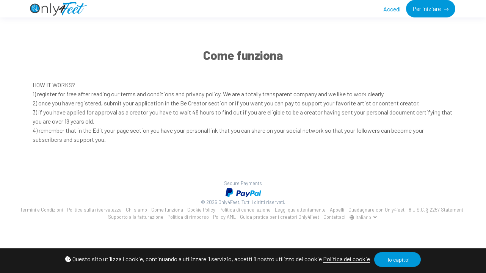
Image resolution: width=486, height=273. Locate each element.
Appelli (337, 210)
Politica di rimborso (188, 217)
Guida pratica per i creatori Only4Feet (279, 217)
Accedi (392, 9)
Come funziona (167, 210)
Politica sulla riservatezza (94, 210)
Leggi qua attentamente (300, 210)
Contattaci (334, 217)
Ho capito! (397, 259)
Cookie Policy (201, 210)
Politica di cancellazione (245, 210)
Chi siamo (136, 210)
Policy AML (224, 217)
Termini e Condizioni (41, 210)
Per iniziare (427, 8)
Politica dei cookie (346, 258)
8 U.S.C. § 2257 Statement (436, 210)
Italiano (361, 217)
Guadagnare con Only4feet (376, 210)
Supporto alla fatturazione (135, 217)
